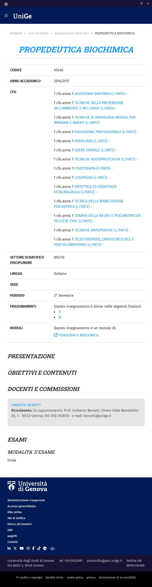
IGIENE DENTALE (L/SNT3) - (95, 150)
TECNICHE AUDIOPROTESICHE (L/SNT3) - (106, 159)
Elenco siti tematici (20, 524)
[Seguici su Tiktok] (39, 548)
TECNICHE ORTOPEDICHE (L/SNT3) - (102, 230)
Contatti (13, 542)
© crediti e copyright (29, 577)
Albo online (15, 512)
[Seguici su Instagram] (28, 548)
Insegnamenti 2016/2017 (71, 33)
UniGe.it (16, 33)
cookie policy (75, 577)
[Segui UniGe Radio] (52, 548)
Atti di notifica (16, 518)
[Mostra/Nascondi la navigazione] (6, 15)
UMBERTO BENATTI (26, 405)
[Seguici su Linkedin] (9, 548)
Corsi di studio (38, 33)
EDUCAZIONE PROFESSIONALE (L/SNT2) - (106, 132)
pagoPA (12, 536)
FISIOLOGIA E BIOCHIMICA (76, 335)
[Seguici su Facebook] (33, 548)
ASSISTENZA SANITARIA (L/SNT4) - (100, 94)
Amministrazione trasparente (26, 500)
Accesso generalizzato (22, 506)
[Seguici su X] (15, 548)
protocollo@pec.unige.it (104, 561)
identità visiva (54, 577)
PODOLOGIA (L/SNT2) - (92, 141)
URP (10, 530)
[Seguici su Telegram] (45, 548)
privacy (91, 577)
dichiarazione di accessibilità (117, 577)
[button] (6, 3)
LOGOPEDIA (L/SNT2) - (92, 177)
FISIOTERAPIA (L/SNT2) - (93, 168)
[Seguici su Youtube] (22, 548)
